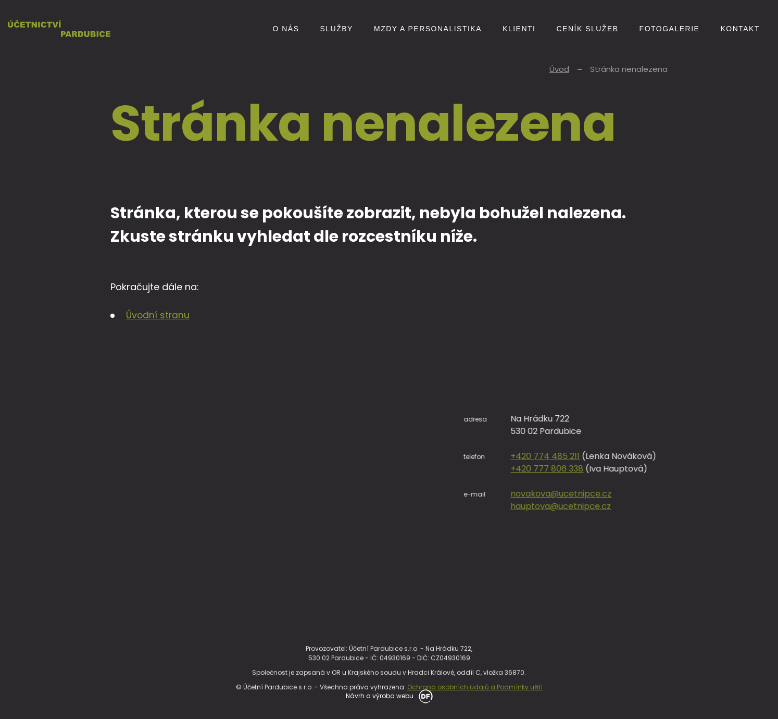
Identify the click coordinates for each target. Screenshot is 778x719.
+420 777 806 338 (700, 469)
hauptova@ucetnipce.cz (714, 506)
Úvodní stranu (158, 314)
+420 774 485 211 (698, 456)
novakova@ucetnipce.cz (714, 494)
